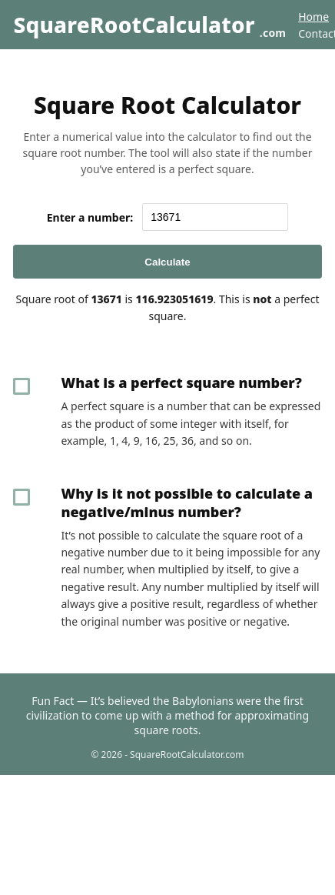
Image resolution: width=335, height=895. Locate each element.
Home (313, 16)
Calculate (167, 262)
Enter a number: (90, 217)
